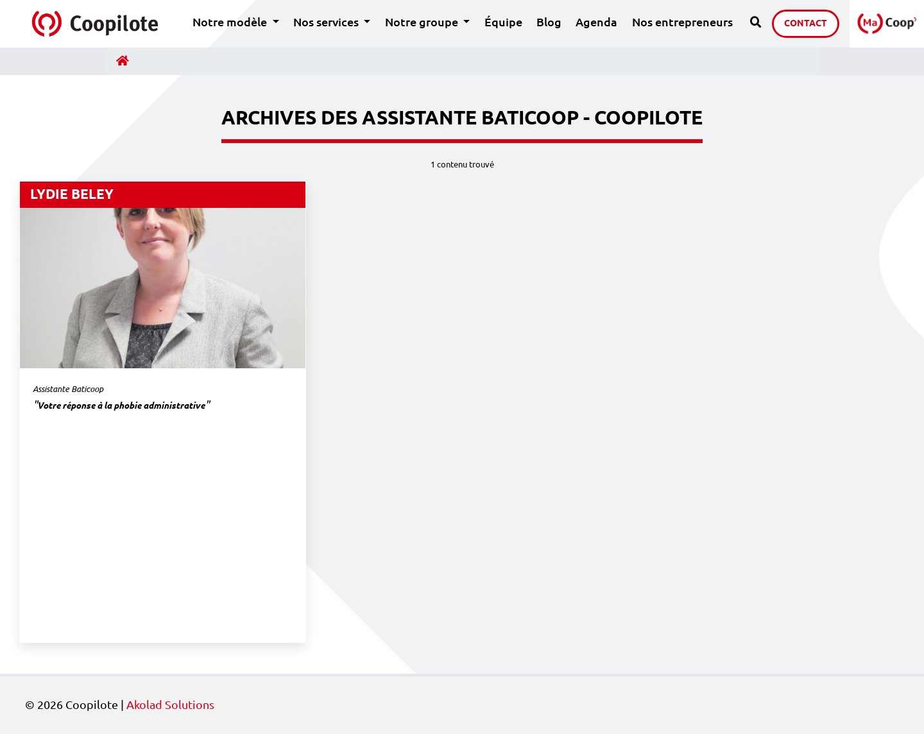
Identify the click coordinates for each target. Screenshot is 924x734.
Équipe (503, 22)
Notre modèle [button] (231, 22)
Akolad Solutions (170, 705)
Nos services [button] (327, 22)
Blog (548, 22)
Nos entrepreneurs (682, 22)
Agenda (596, 22)
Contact (805, 23)
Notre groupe (431, 20)
